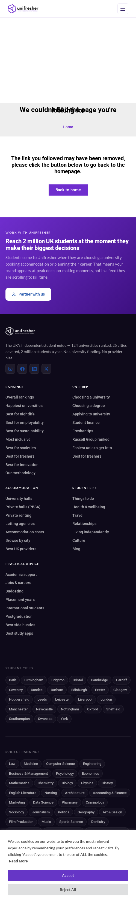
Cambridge (99, 680)
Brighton (57, 680)
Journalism (41, 812)
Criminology (95, 802)
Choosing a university (91, 397)
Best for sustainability (24, 431)
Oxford (92, 709)
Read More (18, 861)
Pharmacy (70, 802)
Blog (76, 549)
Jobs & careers (18, 582)
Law (12, 764)
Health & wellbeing (88, 507)
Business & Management (28, 773)
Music (46, 822)
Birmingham (33, 680)
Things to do (83, 498)
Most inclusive (18, 439)
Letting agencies (20, 523)
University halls (18, 498)
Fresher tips (82, 431)
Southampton (19, 719)
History (107, 783)
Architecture (75, 793)
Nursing (51, 793)
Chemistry (46, 783)
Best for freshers (19, 456)
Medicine (31, 764)
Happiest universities (24, 405)
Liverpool (85, 699)
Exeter (100, 690)
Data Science (43, 802)
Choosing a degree (88, 405)
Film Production (21, 822)
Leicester (62, 699)
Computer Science (60, 764)
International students (24, 608)
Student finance (86, 422)
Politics (63, 812)
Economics (90, 773)
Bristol (78, 680)
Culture (78, 540)
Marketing (17, 802)
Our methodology (20, 473)
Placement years (20, 599)
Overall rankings (19, 397)
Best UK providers (20, 549)
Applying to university (91, 414)
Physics (87, 783)
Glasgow (120, 690)
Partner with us (28, 294)
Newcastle (44, 709)
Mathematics (19, 783)
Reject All (68, 889)
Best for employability (24, 422)
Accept (68, 875)
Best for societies (20, 448)
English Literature (22, 793)
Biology (67, 783)
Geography (86, 812)
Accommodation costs (24, 532)
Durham (57, 690)
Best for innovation (22, 465)
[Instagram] (10, 369)
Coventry (16, 690)
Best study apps (19, 633)
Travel (78, 515)
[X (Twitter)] (46, 369)
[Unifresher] (23, 8)
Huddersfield (19, 699)
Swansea (45, 719)
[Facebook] (22, 369)
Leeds (42, 699)
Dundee (37, 690)
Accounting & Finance (110, 793)
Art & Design (112, 812)
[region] (68, 865)
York (64, 719)
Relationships (84, 523)
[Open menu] (122, 8)
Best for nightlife (20, 414)
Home (68, 127)
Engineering (92, 764)
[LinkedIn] (34, 369)
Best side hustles (20, 625)
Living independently (90, 532)
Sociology (16, 812)
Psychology (65, 773)
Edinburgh (79, 690)
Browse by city (17, 540)
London (106, 699)
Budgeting (14, 591)
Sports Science (71, 822)
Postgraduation (18, 616)
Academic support (21, 574)
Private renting (18, 515)
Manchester (18, 709)
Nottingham (70, 709)
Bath (12, 680)
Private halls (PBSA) (22, 507)
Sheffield (113, 709)
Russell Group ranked (91, 439)
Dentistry (98, 822)
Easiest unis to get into (92, 448)
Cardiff (121, 680)
